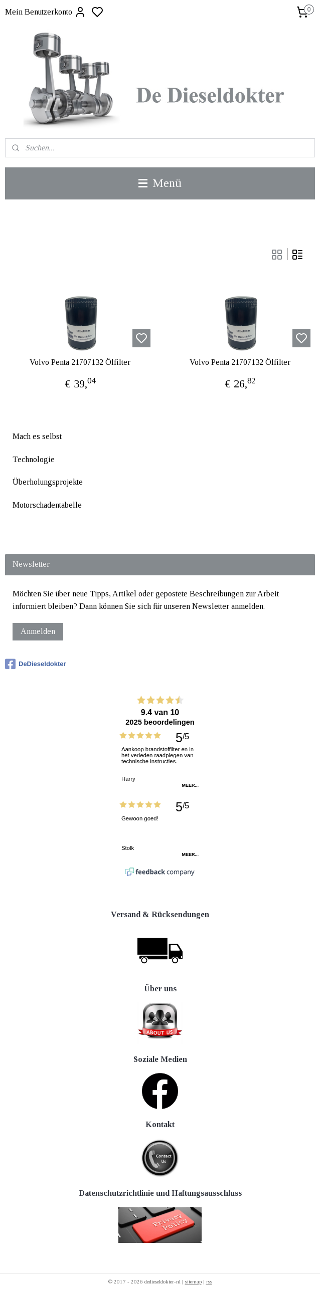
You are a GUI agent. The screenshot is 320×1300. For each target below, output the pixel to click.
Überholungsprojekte (48, 482)
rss (209, 1281)
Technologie (34, 459)
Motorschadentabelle (47, 505)
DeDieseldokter (35, 664)
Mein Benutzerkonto (45, 12)
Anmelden (38, 631)
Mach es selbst (37, 436)
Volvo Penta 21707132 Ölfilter (80, 362)
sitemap (193, 1281)
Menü (160, 182)
